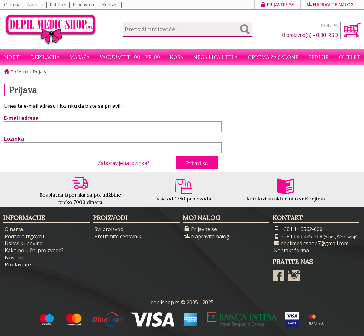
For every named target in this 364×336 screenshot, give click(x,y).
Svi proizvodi (109, 229)
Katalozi (58, 5)
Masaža (79, 57)
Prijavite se (277, 5)
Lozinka (14, 138)
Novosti (35, 5)
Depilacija (45, 57)
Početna (16, 71)
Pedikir (318, 57)
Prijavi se (197, 163)
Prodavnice (84, 5)
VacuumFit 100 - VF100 (130, 57)
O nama (12, 5)
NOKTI (12, 57)
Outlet (349, 57)
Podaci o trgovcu (24, 236)
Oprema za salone (273, 57)
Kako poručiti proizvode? (34, 250)
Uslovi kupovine (24, 243)
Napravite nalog (330, 5)
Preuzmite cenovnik (118, 236)
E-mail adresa (21, 117)
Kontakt (110, 5)
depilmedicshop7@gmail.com (311, 243)
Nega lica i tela (215, 57)
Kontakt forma (291, 250)
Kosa (176, 57)
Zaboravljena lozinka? (123, 162)
